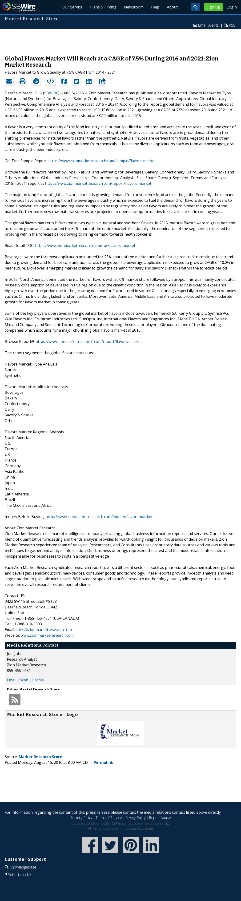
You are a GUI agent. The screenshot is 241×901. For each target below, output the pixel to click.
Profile (38, 680)
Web (24, 680)
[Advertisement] (120, 39)
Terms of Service (109, 817)
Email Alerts (208, 25)
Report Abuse (160, 817)
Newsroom (134, 7)
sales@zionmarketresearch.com (44, 629)
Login (232, 7)
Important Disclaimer (137, 828)
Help (155, 7)
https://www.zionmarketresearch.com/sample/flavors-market (102, 160)
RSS (232, 25)
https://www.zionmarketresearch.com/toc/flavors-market (85, 245)
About (172, 7)
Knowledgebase (22, 867)
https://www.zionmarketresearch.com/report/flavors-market (98, 183)
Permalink (103, 762)
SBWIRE (51, 93)
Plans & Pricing (103, 7)
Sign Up (213, 7)
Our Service (72, 7)
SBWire (19, 7)
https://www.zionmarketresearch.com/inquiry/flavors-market (99, 516)
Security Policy (81, 817)
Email (11, 680)
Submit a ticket (20, 874)
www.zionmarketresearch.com (47, 635)
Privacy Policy (135, 817)
